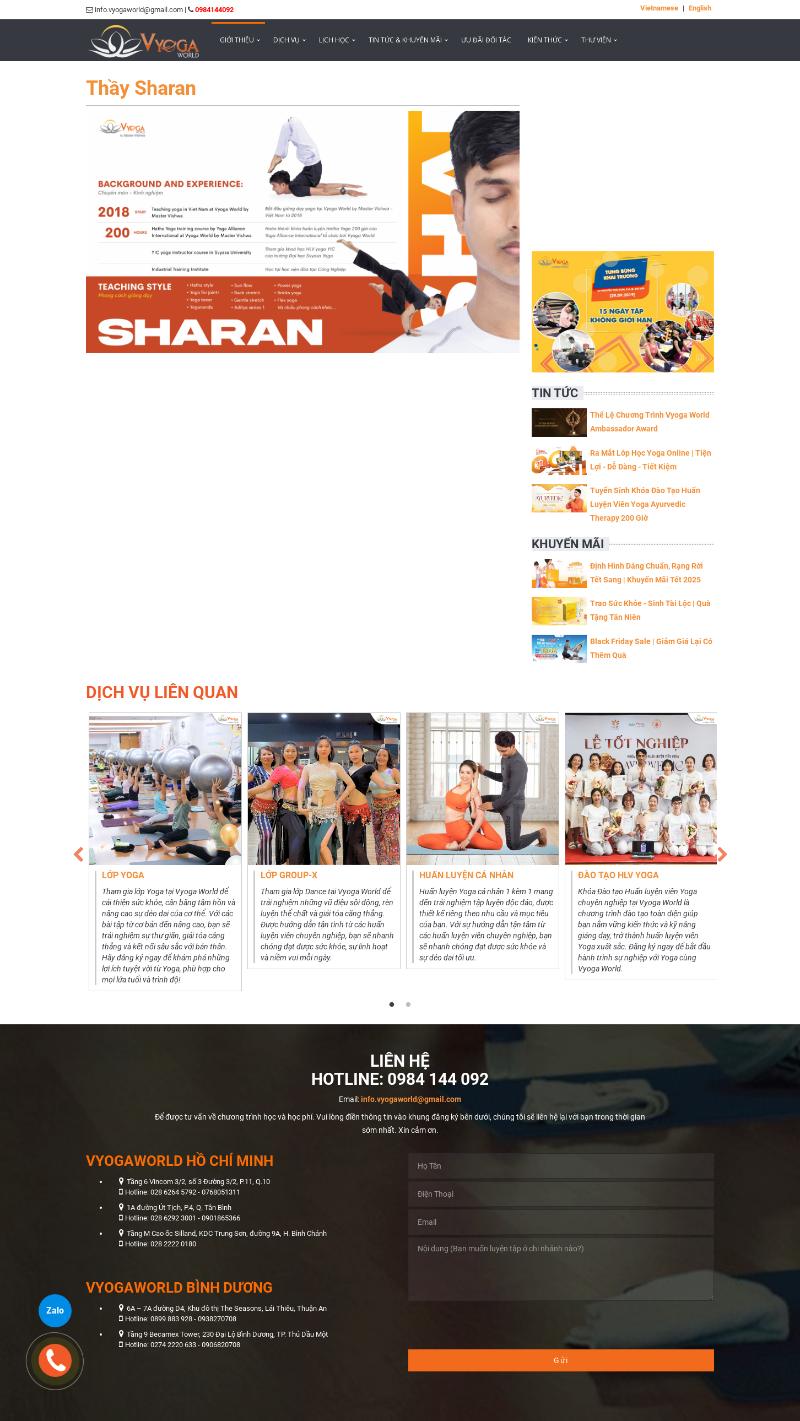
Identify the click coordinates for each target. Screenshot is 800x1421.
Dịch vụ (286, 40)
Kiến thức (545, 40)
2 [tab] (408, 1005)
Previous (77, 851)
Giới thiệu (237, 40)
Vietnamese (659, 8)
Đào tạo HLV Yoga (618, 875)
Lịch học (334, 40)
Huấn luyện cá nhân (466, 875)
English (700, 8)
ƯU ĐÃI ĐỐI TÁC (486, 40)
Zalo (55, 1310)
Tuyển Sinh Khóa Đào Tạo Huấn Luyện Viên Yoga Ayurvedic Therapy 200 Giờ (645, 504)
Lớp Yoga (123, 875)
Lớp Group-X (289, 875)
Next (722, 851)
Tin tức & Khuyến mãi (405, 40)
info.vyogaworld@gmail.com (411, 1099)
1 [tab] (391, 1005)
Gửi (561, 1360)
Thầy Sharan (141, 88)
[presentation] (492, 1325)
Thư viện (596, 40)
